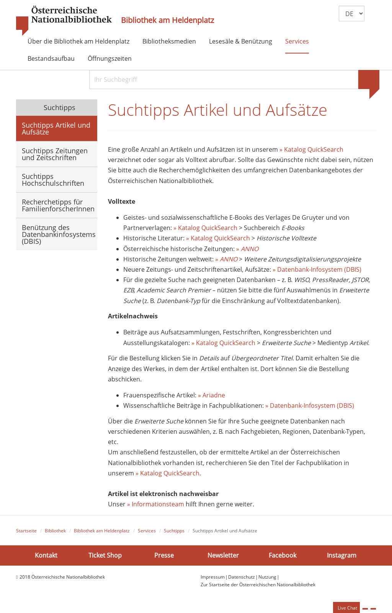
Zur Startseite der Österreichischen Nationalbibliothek (258, 586)
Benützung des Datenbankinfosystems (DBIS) (59, 234)
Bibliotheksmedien (169, 41)
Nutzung (267, 578)
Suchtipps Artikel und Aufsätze (56, 128)
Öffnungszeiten (110, 58)
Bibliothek (55, 532)
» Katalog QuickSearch (311, 151)
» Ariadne (211, 396)
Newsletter (223, 556)
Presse (164, 556)
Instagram (341, 556)
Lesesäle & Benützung (240, 41)
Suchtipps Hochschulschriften (53, 180)
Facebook (282, 556)
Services (297, 41)
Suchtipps (58, 107)
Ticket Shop (105, 556)
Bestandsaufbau (51, 58)
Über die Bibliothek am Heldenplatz (78, 41)
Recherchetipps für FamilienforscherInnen (58, 205)
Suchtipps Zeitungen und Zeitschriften (55, 154)
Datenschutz (241, 578)
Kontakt (46, 556)
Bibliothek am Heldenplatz (167, 20)
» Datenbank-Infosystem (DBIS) (317, 271)
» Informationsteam (155, 505)
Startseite (26, 532)
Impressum (213, 578)
